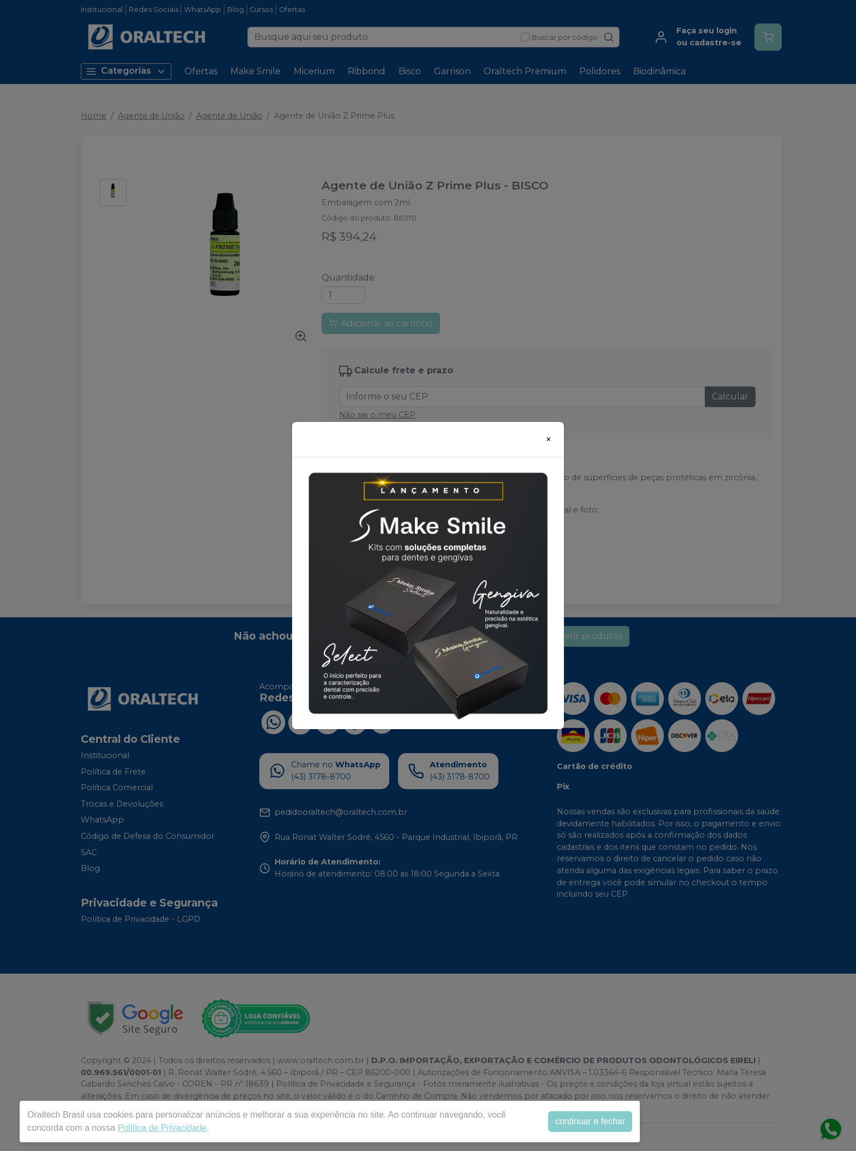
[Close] (548, 439)
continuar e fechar (590, 1121)
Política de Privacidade (161, 1127)
